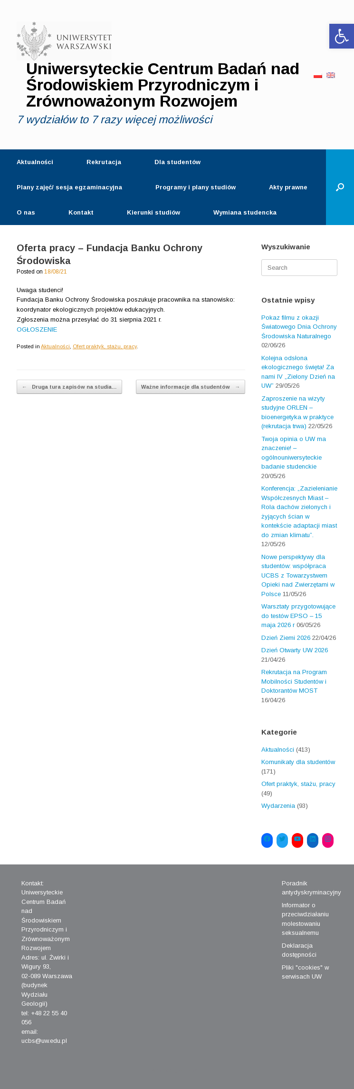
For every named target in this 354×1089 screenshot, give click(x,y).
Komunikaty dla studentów (298, 761)
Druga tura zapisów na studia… (69, 387)
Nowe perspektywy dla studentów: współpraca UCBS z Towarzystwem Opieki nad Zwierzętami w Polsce (298, 575)
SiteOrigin (169, 1070)
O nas (26, 212)
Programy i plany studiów (195, 187)
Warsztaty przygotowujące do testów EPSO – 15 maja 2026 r (298, 615)
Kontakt (81, 212)
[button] (341, 36)
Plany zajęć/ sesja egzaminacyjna (69, 187)
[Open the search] (340, 187)
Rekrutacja (103, 162)
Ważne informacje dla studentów (190, 387)
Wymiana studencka (245, 212)
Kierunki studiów (153, 212)
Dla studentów (177, 162)
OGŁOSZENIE (37, 329)
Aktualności (35, 162)
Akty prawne (288, 187)
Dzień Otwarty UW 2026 (294, 650)
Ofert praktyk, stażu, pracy (105, 346)
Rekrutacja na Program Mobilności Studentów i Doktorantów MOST (294, 681)
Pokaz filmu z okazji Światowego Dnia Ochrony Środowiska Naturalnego (299, 327)
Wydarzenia (278, 805)
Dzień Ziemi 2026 (285, 637)
